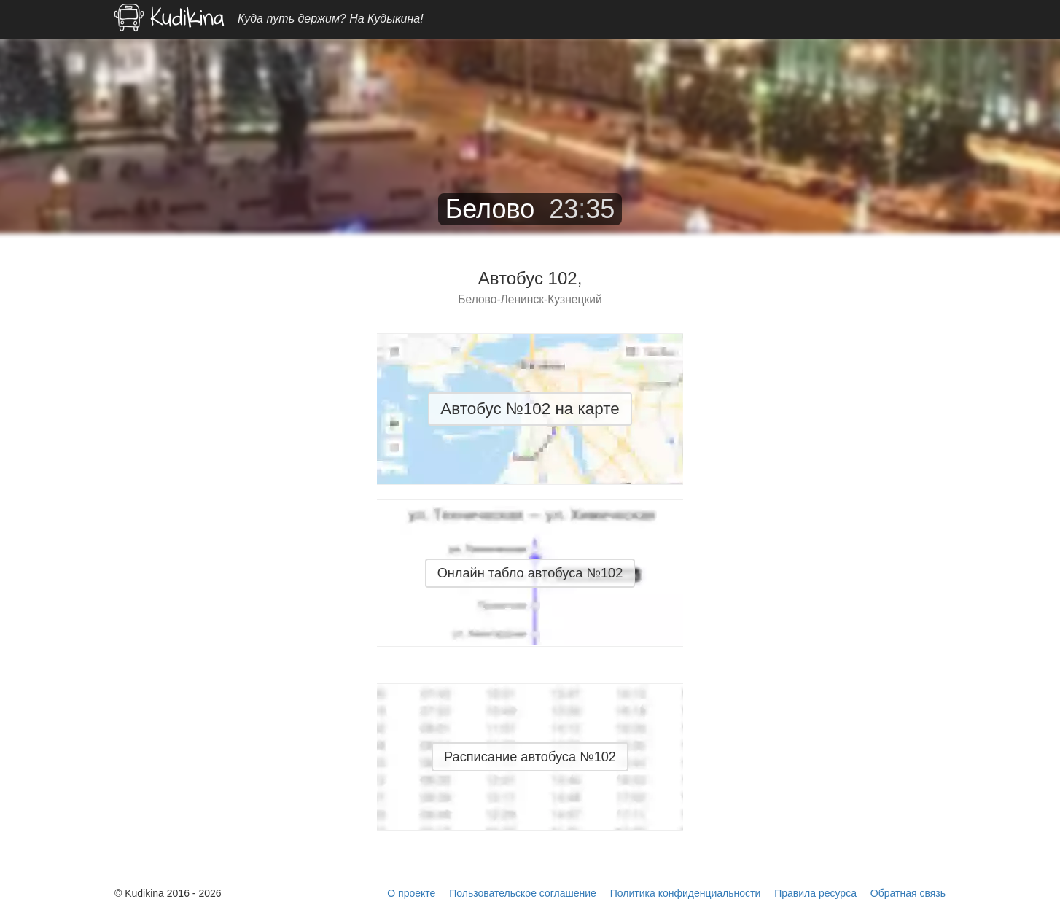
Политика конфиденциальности (685, 893)
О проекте (411, 893)
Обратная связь (908, 893)
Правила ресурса (815, 893)
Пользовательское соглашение (522, 893)
